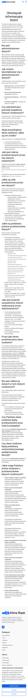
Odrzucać (14, 694)
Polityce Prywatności (17, 27)
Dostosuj (14, 690)
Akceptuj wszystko (14, 686)
